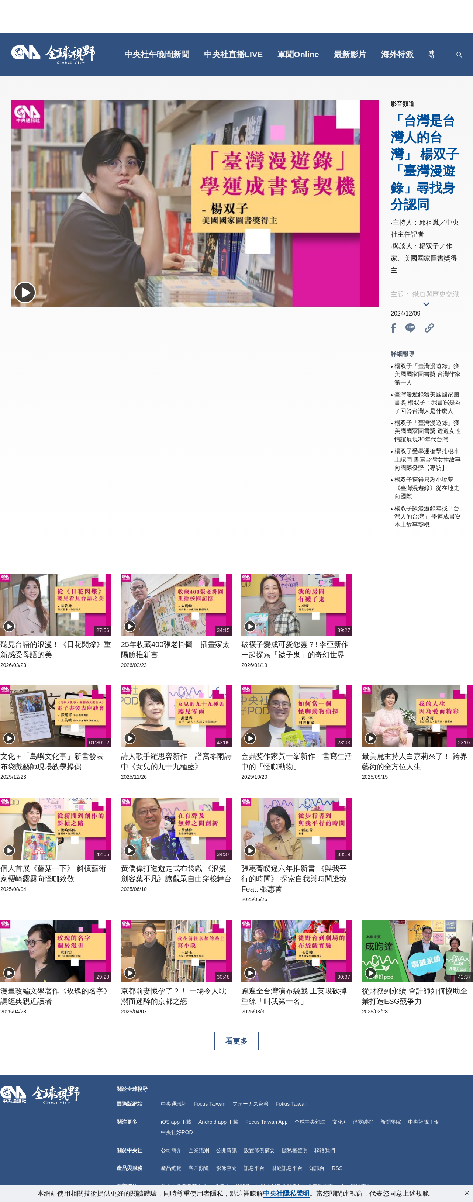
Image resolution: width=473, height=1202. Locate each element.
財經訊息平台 (287, 1167)
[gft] (104, 54)
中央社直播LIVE (234, 54)
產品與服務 (129, 1167)
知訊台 (317, 1167)
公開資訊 (226, 1149)
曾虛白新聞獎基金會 (184, 1184)
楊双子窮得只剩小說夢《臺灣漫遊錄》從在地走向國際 (426, 487)
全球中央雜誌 (309, 1121)
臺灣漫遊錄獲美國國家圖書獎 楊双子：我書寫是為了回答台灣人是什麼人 (427, 402)
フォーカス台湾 (250, 1104)
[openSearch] (459, 55)
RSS (337, 1167)
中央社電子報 (422, 1121)
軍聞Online (298, 54)
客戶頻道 (199, 1167)
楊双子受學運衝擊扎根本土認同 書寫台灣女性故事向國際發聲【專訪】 (427, 459)
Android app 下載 (218, 1121)
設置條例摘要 (259, 1149)
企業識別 (199, 1149)
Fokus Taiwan (291, 1104)
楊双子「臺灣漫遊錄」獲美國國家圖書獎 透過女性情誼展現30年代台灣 (427, 431)
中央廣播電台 (355, 1184)
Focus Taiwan (209, 1104)
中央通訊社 (174, 1104)
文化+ (338, 1121)
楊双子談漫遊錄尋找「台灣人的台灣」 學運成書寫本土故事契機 (427, 516)
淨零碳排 (362, 1121)
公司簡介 (171, 1149)
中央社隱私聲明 (286, 1193)
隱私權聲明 (295, 1149)
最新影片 (350, 54)
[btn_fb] (393, 329)
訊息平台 (254, 1167)
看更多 (236, 1041)
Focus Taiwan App (266, 1121)
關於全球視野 (132, 1089)
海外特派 (397, 54)
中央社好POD (177, 1131)
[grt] (448, 54)
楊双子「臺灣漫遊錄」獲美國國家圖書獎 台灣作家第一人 (427, 374)
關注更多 (127, 1121)
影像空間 (226, 1167)
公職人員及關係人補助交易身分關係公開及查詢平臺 (273, 1184)
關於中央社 (129, 1149)
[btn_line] (410, 329)
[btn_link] (429, 329)
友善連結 (127, 1184)
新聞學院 (390, 1121)
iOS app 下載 (176, 1121)
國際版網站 (129, 1104)
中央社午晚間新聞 (157, 54)
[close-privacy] (467, 1193)
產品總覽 (171, 1167)
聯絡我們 (324, 1149)
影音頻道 (402, 104)
